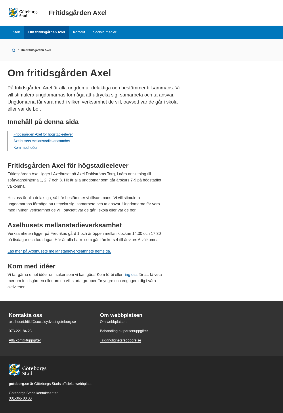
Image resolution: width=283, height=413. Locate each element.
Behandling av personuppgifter (124, 331)
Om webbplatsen (113, 322)
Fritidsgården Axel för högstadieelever (43, 134)
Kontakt (79, 32)
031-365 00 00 (20, 398)
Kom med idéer (25, 147)
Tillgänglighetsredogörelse (120, 340)
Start (16, 32)
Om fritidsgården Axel (46, 32)
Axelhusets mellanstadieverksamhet (41, 141)
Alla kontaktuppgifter (25, 340)
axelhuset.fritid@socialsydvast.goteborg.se (42, 322)
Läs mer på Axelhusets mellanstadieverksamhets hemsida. (59, 251)
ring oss (131, 274)
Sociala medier (105, 32)
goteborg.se (19, 384)
